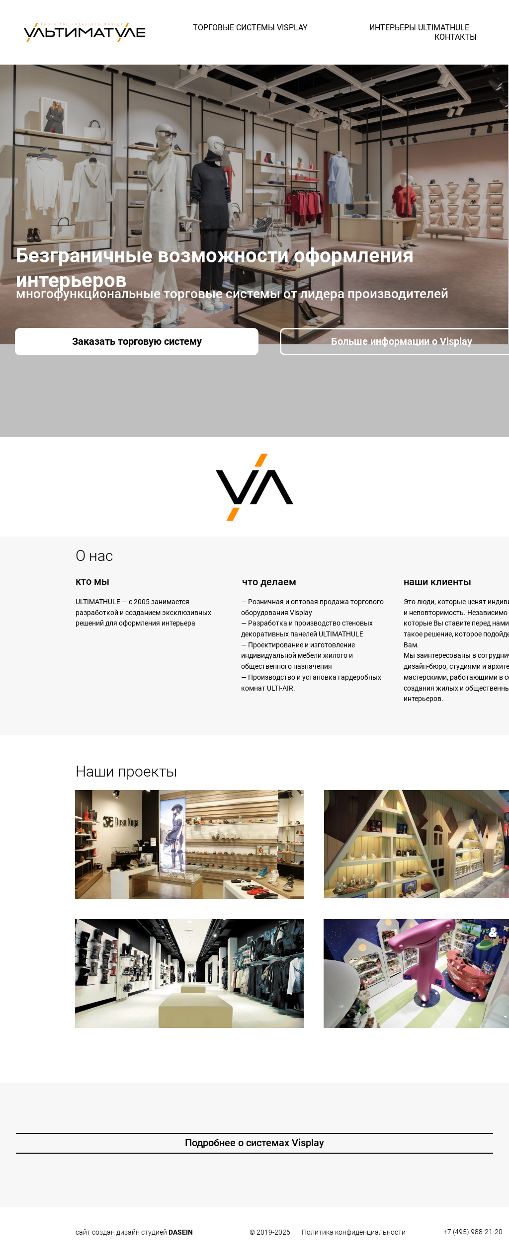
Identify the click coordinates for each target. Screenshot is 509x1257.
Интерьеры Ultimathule (419, 27)
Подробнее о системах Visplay (254, 1143)
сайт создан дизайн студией (134, 1232)
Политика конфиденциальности (354, 1232)
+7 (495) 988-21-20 (473, 1232)
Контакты (455, 37)
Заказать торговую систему (137, 341)
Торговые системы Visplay (250, 27)
